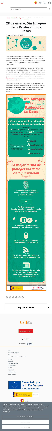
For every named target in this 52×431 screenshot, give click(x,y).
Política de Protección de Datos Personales (17, 356)
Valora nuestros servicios (13, 352)
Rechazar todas (25, 422)
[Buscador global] (28, 9)
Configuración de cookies (13, 363)
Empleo (9, 354)
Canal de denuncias (12, 374)
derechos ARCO (10, 78)
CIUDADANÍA (14, 18)
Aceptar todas (25, 427)
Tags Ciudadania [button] (26, 307)
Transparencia (11, 369)
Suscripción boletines (26, 331)
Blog (20, 18)
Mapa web (10, 367)
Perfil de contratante (12, 372)
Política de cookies (12, 365)
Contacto (9, 350)
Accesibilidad (10, 361)
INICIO (8, 18)
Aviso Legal (10, 359)
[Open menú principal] (2, 2)
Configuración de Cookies (25, 416)
